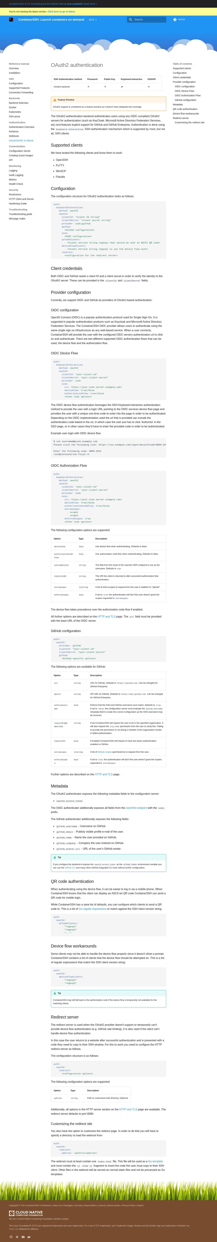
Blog (124, 27)
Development (111, 27)
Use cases (24, 27)
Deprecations (90, 1205)
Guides (57, 27)
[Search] (146, 20)
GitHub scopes (105, 751)
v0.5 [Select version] (91, 19)
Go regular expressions (92, 908)
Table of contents (182, 63)
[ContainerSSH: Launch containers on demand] (11, 19)
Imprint (140, 1205)
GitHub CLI (70, 867)
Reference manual (90, 27)
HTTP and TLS (106, 616)
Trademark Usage (124, 1225)
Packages (68, 1205)
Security (78, 1205)
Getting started (42, 27)
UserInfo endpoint (136, 807)
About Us (57, 1205)
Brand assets (114, 1205)
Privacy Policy (128, 1205)
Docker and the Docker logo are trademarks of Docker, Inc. (162, 1225)
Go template (155, 1161)
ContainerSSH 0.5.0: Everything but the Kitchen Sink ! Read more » (53, 4)
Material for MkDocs (28, 1229)
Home (12, 27)
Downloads (71, 27)
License (102, 1205)
